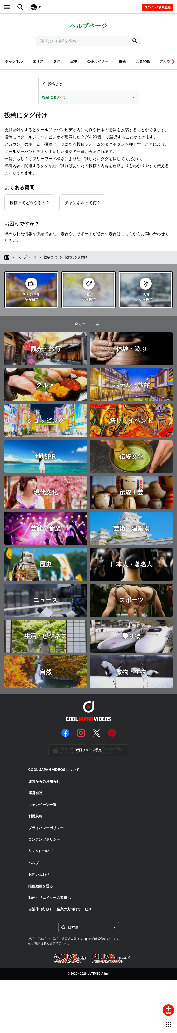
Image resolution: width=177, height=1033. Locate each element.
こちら (127, 234)
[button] (172, 61)
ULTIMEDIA (95, 973)
